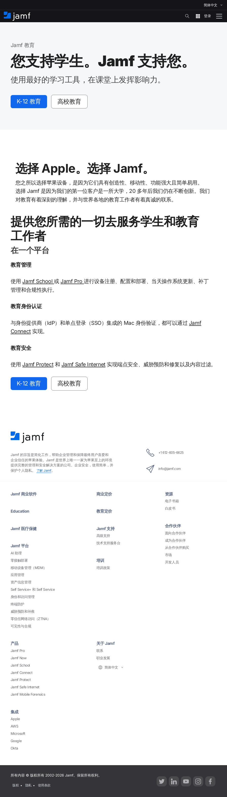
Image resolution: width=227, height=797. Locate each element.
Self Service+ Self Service (33, 591)
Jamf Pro (72, 282)
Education (21, 512)
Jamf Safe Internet (83, 365)
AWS (14, 727)
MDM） (29, 569)
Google (16, 742)
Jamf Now (18, 659)
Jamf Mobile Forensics (28, 696)
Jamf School (38, 282)
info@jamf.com (162, 470)
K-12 (30, 102)
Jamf (44, 471)
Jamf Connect (22, 674)
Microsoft (18, 735)
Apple (15, 720)
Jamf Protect (37, 365)
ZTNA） (31, 620)
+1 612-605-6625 (164, 454)
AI (16, 554)
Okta (14, 749)
